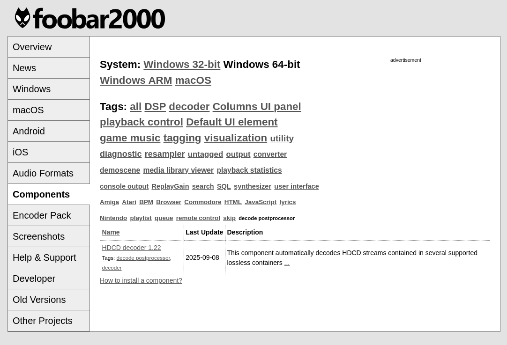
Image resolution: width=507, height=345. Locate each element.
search (203, 186)
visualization (235, 138)
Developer (34, 278)
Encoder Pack (42, 215)
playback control (141, 122)
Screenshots (39, 236)
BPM (146, 202)
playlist (140, 217)
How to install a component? (141, 280)
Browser (168, 202)
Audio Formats (43, 173)
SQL (224, 186)
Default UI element (231, 122)
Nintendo (113, 217)
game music (130, 138)
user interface (296, 186)
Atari (129, 202)
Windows (32, 89)
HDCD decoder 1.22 (131, 247)
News (24, 68)
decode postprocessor (143, 258)
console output (124, 186)
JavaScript (260, 202)
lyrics (287, 202)
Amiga (109, 202)
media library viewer (178, 170)
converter (270, 154)
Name (111, 232)
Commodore (202, 202)
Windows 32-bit (181, 64)
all (136, 106)
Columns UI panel (257, 106)
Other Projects (43, 321)
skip (229, 217)
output (238, 154)
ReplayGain (170, 186)
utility (282, 138)
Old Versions (39, 299)
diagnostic (121, 154)
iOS (20, 152)
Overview (32, 47)
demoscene (120, 170)
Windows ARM (136, 80)
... (287, 262)
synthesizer (252, 186)
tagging (182, 138)
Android (29, 131)
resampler (165, 154)
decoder (189, 106)
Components (41, 194)
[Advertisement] (405, 129)
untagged (206, 154)
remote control (198, 217)
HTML (233, 202)
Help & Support (44, 257)
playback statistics (249, 170)
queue (164, 217)
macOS (28, 110)
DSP (155, 106)
